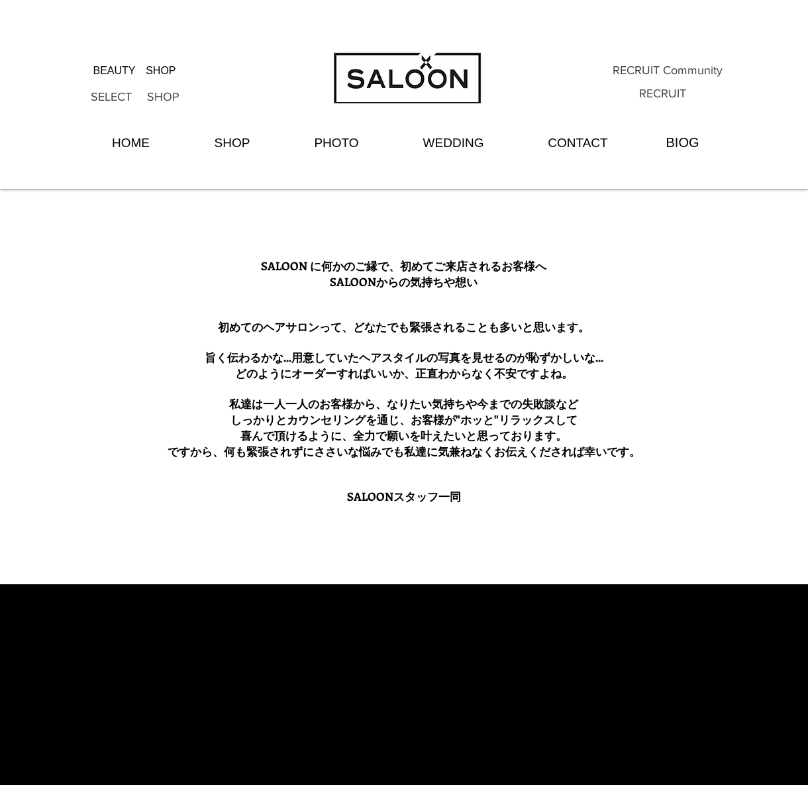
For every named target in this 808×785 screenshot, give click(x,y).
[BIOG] (682, 142)
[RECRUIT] (662, 94)
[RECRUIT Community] (667, 71)
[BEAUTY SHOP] (134, 70)
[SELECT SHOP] (135, 97)
